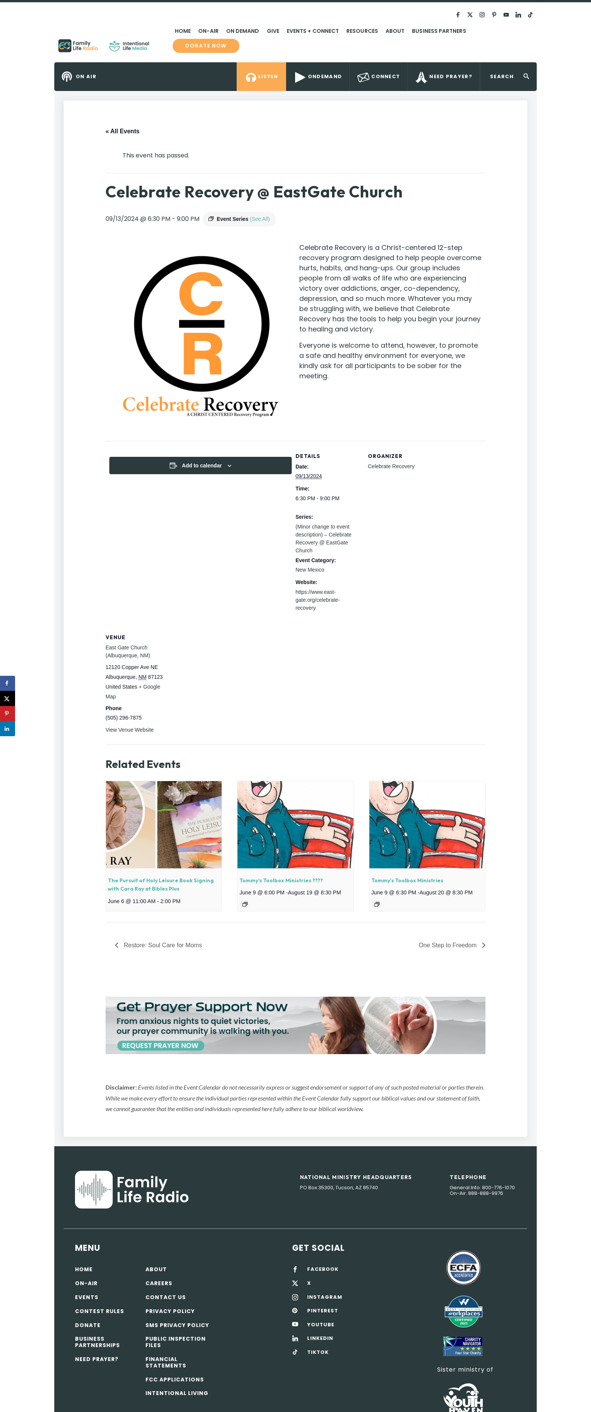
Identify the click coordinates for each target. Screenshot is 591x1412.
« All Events (122, 131)
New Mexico (310, 570)
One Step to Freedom (448, 945)
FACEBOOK (322, 1269)
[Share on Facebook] (7, 683)
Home (183, 31)
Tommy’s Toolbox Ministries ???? (281, 880)
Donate (88, 1325)
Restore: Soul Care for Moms (162, 945)
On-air (86, 1283)
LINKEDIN (320, 1338)
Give (273, 31)
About (395, 31)
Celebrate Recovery (391, 466)
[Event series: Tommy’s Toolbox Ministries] (377, 904)
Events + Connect (313, 31)
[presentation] (164, 824)
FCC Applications (174, 1379)
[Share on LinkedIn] (7, 728)
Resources (362, 31)
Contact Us (165, 1297)
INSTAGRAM (324, 1297)
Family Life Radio (160, 48)
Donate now (205, 45)
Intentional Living (176, 1393)
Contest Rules (99, 1311)
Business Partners (439, 31)
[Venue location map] (217, 674)
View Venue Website (130, 730)
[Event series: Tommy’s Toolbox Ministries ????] (245, 904)
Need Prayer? (96, 1359)
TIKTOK (318, 1352)
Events (86, 1297)
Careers (158, 1283)
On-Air (208, 31)
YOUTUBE (320, 1325)
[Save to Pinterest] (7, 713)
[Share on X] (7, 698)
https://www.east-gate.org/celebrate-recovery (318, 600)
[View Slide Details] (295, 1025)
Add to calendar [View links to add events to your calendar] (202, 465)
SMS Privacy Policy (177, 1325)
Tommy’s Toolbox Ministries (407, 880)
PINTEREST (322, 1311)
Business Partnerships (97, 1342)
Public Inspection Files (175, 1342)
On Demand (242, 31)
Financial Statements (165, 1362)
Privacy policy (170, 1311)
